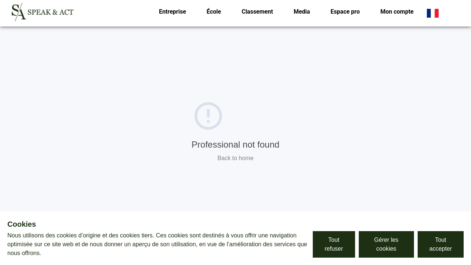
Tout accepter (440, 244)
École (214, 11)
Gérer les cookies (386, 244)
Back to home (235, 158)
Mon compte (397, 11)
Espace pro (345, 11)
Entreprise (172, 11)
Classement (257, 11)
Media (302, 11)
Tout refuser (334, 244)
